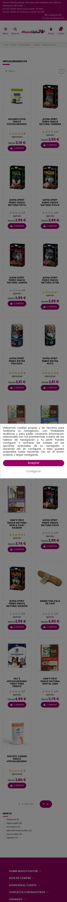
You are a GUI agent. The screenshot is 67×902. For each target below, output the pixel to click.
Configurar (33, 471)
